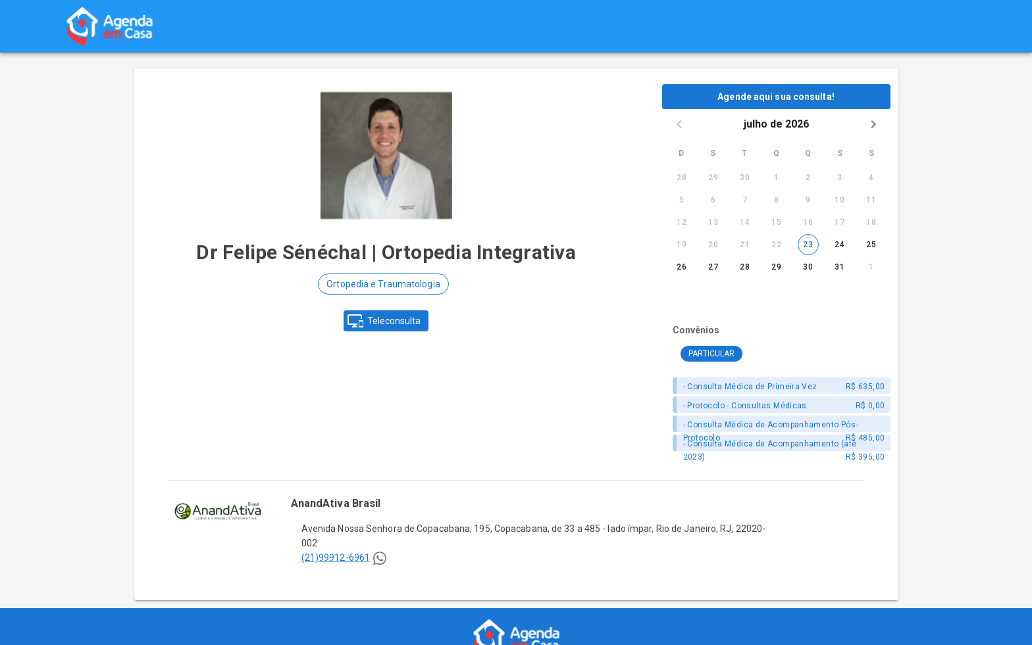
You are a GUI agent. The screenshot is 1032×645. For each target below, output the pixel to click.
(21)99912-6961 (335, 557)
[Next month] (873, 124)
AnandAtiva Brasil (336, 503)
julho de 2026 (776, 124)
